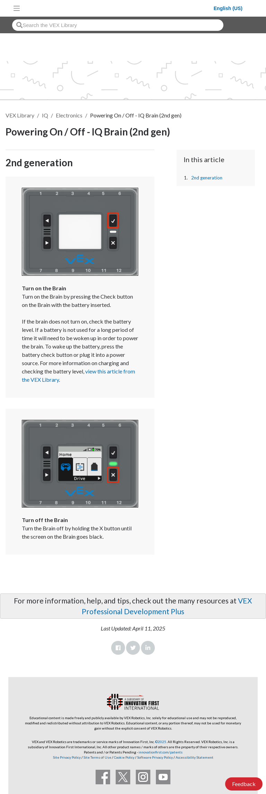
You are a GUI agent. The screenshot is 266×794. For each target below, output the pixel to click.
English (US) (228, 8)
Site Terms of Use (97, 757)
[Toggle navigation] (16, 8)
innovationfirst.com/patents (161, 752)
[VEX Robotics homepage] (118, 8)
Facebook (118, 648)
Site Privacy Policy (67, 757)
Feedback (244, 783)
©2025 (160, 742)
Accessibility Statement (194, 757)
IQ (45, 115)
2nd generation (206, 177)
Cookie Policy (124, 757)
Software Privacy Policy (155, 757)
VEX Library (20, 115)
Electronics (69, 115)
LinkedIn (148, 648)
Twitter (133, 648)
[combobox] (117, 25)
